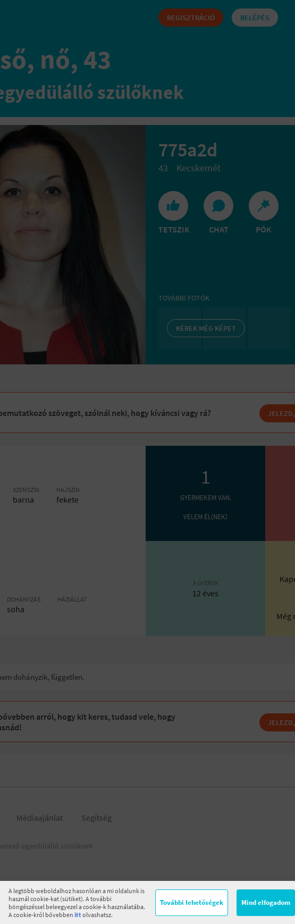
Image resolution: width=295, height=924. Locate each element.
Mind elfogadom (265, 902)
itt (77, 915)
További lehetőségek (191, 902)
